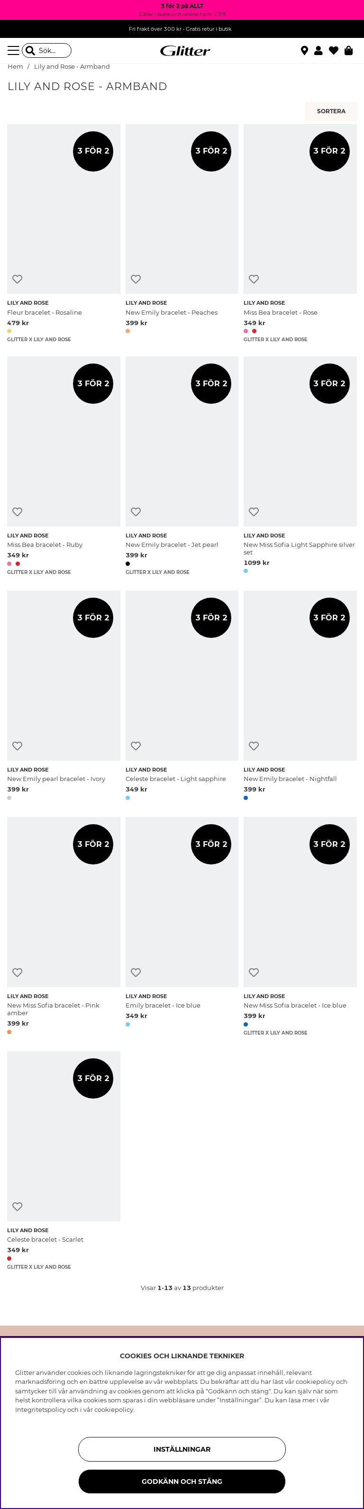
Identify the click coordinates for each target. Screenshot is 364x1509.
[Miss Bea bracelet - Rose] (300, 233)
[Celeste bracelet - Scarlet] (63, 1160)
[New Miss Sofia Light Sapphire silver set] (300, 466)
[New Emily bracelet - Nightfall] (300, 697)
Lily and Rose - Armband (72, 66)
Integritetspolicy (40, 1409)
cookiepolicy (113, 1409)
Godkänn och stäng (182, 1481)
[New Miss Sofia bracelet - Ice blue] (300, 927)
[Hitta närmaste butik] (305, 51)
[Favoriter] (337, 50)
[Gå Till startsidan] (182, 50)
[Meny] (15, 50)
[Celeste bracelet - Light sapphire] (182, 697)
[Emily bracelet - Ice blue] (182, 927)
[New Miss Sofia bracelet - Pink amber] (63, 927)
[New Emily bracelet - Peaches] (182, 233)
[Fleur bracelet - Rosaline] (63, 233)
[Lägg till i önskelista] (17, 279)
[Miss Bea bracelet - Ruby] (63, 466)
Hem (15, 66)
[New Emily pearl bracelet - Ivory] (63, 697)
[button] (321, 50)
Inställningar (182, 1449)
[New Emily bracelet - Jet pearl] (182, 466)
